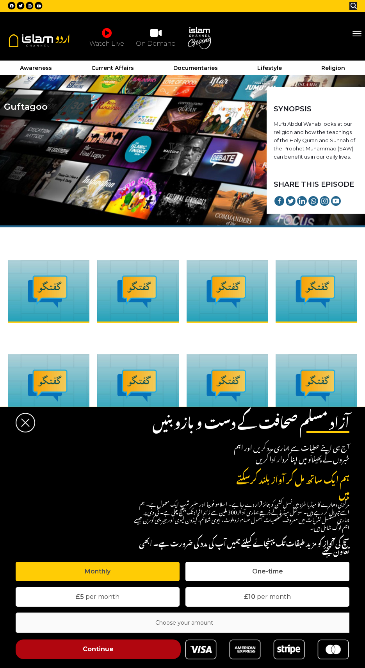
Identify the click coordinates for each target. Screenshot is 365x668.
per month (97, 596)
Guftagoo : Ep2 (119, 330)
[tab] (98, 571)
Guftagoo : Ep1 (29, 330)
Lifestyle (269, 67)
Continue (98, 649)
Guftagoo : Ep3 (209, 330)
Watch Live (106, 37)
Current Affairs (112, 67)
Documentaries (195, 67)
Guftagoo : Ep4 (298, 330)
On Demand (156, 37)
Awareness (36, 67)
